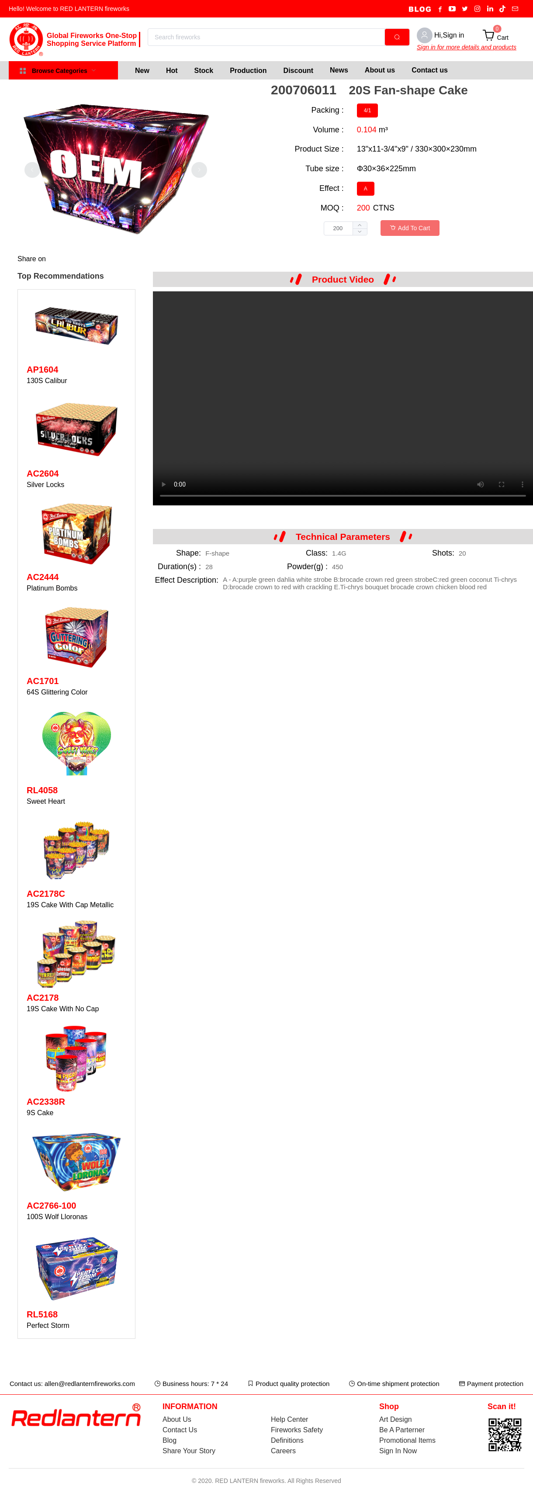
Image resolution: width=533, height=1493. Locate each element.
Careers (283, 1451)
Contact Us (180, 1430)
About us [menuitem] (380, 70)
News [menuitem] (339, 70)
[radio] (367, 111)
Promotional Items (407, 1440)
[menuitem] (142, 70)
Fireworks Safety (297, 1430)
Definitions (287, 1440)
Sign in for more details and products (466, 47)
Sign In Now (398, 1451)
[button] (360, 231)
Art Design (395, 1419)
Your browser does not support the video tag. (343, 398)
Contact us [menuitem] (430, 70)
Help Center (289, 1419)
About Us (177, 1419)
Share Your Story (189, 1451)
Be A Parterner (402, 1430)
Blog (170, 1440)
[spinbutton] (345, 228)
